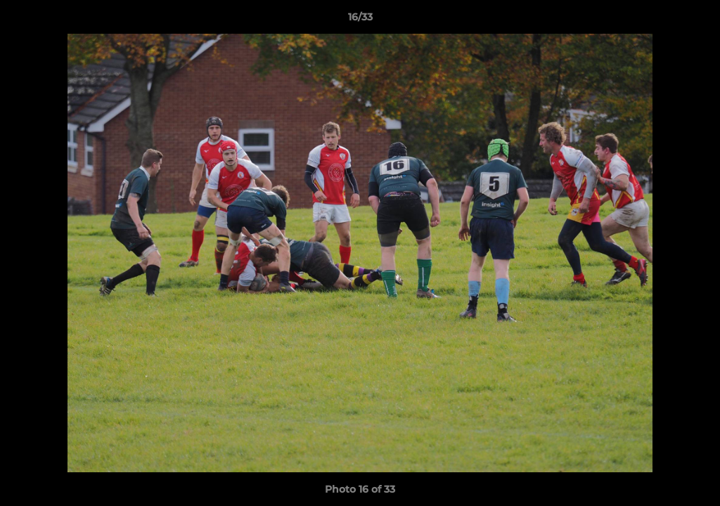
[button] (694, 20)
